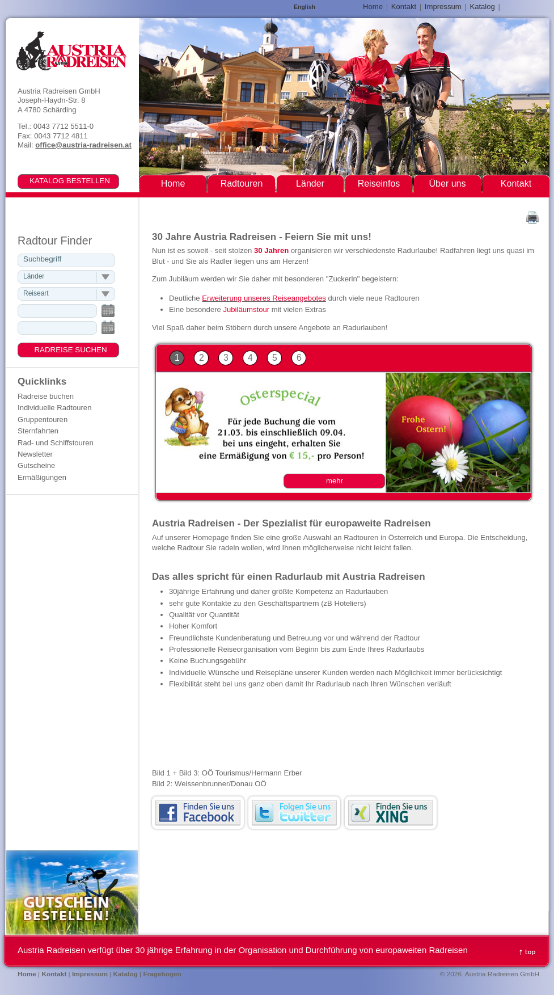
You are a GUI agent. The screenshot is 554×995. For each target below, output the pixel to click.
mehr (334, 481)
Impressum (443, 6)
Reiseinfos (379, 183)
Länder (310, 183)
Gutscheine (36, 465)
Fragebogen (162, 974)
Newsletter (35, 454)
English (304, 7)
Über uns (447, 183)
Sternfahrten (38, 431)
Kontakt (403, 6)
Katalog (482, 6)
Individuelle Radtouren (54, 407)
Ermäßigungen (42, 477)
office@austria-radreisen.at (83, 145)
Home (373, 6)
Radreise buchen (46, 396)
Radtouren (242, 183)
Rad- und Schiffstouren (56, 443)
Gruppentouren (42, 419)
